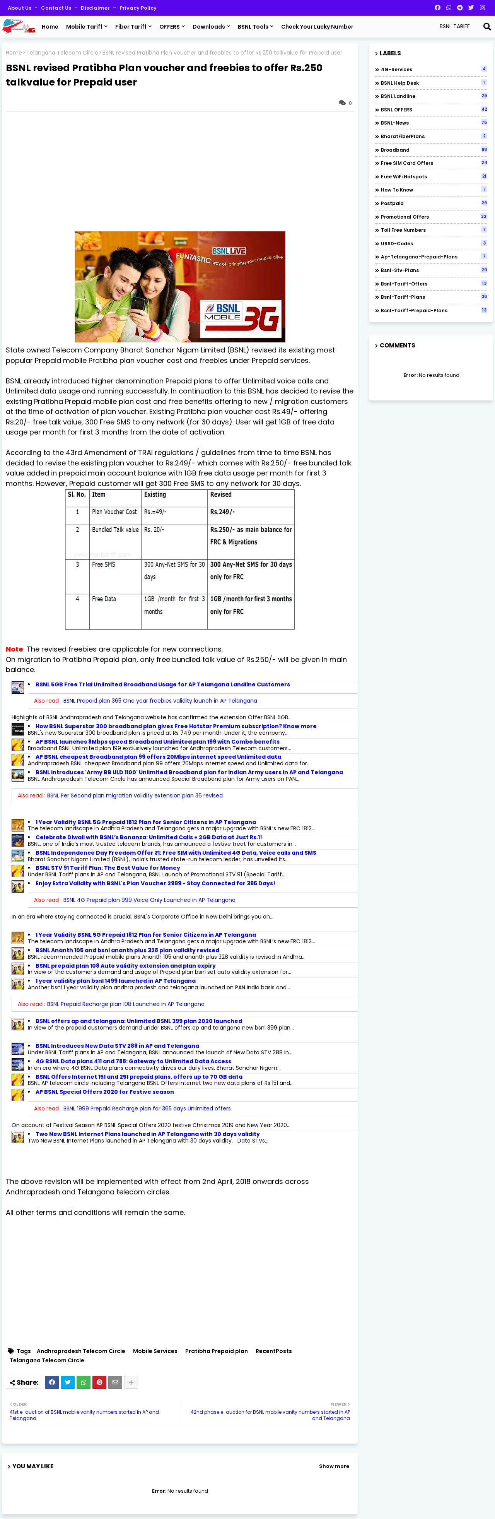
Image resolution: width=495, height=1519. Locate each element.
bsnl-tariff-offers (434, 283)
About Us (20, 8)
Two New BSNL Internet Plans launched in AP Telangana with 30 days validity (148, 1134)
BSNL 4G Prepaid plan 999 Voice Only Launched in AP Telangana (149, 900)
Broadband (434, 149)
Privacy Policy (138, 8)
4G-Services (434, 69)
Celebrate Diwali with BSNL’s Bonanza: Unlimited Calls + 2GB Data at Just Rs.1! (149, 837)
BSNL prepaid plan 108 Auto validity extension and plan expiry (126, 966)
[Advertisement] (184, 171)
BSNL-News (434, 122)
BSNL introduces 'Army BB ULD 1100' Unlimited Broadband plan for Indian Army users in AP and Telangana (189, 772)
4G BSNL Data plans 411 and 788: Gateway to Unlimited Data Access (133, 1061)
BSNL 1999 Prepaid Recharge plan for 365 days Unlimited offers (147, 1108)
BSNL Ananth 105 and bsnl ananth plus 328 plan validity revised (127, 950)
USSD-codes (434, 243)
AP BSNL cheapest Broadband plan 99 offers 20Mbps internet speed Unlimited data (158, 757)
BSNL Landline (434, 95)
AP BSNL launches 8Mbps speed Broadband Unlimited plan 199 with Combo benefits (158, 742)
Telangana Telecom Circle (62, 52)
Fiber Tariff (131, 27)
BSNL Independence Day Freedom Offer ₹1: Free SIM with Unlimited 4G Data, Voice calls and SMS (176, 853)
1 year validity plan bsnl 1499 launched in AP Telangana (116, 981)
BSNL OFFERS (434, 109)
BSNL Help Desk (434, 82)
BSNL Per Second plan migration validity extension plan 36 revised (135, 795)
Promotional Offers (434, 216)
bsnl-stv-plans (434, 270)
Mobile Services (155, 1351)
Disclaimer (96, 8)
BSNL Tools (253, 27)
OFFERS (169, 27)
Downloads (209, 27)
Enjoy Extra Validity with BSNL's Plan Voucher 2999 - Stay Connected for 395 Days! (155, 883)
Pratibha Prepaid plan (216, 1351)
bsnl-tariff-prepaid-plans (434, 310)
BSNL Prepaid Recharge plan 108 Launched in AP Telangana (126, 1004)
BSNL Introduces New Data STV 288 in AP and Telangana (117, 1046)
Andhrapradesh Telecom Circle (81, 1351)
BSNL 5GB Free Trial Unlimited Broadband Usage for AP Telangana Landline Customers (163, 684)
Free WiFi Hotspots (434, 176)
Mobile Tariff (84, 27)
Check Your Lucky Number (317, 27)
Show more (334, 1466)
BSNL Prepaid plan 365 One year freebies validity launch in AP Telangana (160, 701)
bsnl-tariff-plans (434, 296)
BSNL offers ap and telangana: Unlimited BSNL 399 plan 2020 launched (139, 1021)
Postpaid (434, 203)
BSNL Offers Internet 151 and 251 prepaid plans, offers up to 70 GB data (139, 1077)
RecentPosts (274, 1351)
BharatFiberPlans (434, 136)
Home (50, 27)
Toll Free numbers (434, 229)
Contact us (56, 8)
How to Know (434, 189)
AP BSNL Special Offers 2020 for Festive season (105, 1092)
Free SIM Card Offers (434, 162)
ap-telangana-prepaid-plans (434, 256)
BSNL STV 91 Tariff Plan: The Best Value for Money (108, 868)
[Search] (487, 26)
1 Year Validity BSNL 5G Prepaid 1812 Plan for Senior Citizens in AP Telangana (146, 822)
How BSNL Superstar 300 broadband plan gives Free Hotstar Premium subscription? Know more (176, 726)
